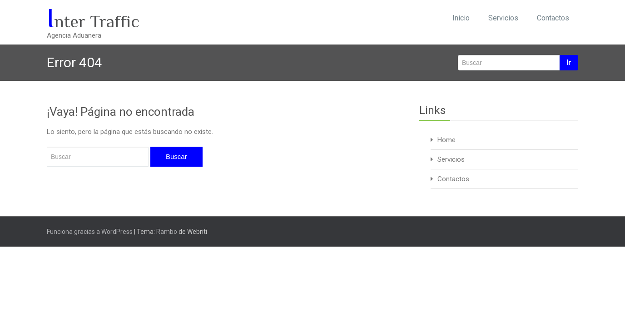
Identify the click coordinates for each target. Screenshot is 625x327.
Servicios (503, 18)
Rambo (166, 231)
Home (446, 140)
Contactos (553, 18)
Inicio (461, 18)
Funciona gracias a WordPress (90, 231)
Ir (568, 62)
